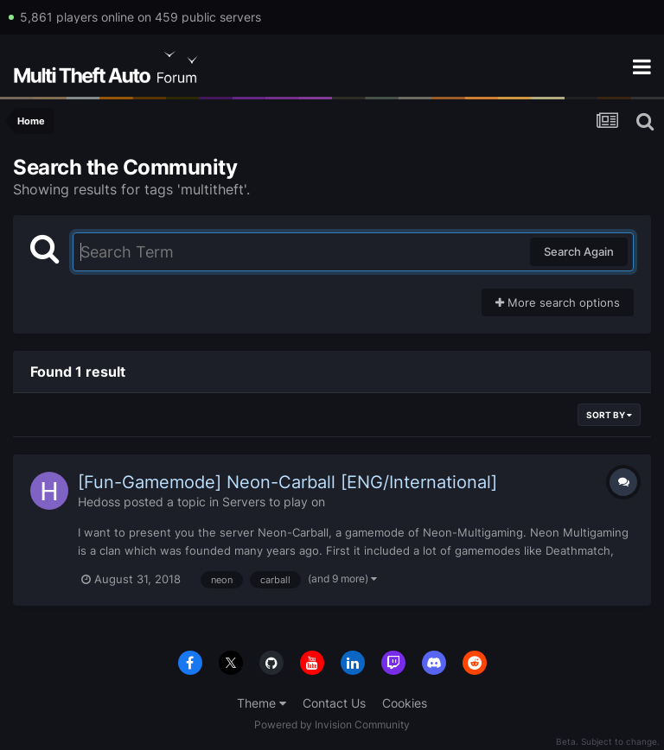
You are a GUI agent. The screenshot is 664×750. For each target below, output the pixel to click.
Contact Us (334, 703)
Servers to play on (273, 501)
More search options (557, 302)
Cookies (404, 703)
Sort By (609, 415)
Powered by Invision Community (332, 724)
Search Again (579, 251)
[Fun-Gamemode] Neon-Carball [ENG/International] (287, 482)
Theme (261, 703)
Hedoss (99, 501)
